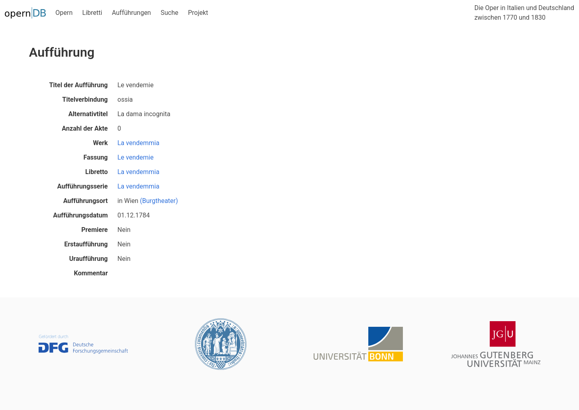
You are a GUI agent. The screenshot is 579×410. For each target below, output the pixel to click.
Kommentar (91, 273)
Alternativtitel (88, 114)
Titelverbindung (85, 99)
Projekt (198, 12)
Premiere (94, 230)
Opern (64, 12)
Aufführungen (131, 12)
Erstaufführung (86, 244)
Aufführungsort (85, 201)
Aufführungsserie (82, 186)
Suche (169, 12)
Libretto (96, 172)
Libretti (92, 12)
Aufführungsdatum (80, 215)
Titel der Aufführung (78, 85)
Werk (100, 143)
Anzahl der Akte (85, 128)
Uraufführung (88, 258)
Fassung (95, 157)
